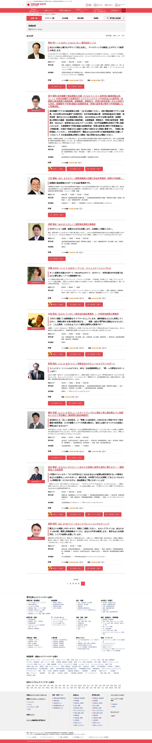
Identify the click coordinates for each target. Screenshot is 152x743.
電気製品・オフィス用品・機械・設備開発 (39, 613)
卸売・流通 (97, 662)
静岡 (111, 685)
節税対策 (80, 606)
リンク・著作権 (32, 737)
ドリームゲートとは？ (117, 695)
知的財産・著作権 (82, 625)
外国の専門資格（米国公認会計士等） (66, 668)
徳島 (71, 688)
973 (82, 298)
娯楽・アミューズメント (52, 666)
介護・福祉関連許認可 (108, 606)
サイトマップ (115, 712)
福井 (96, 685)
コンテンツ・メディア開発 (35, 611)
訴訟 (79, 628)
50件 (123, 35)
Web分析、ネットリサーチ (35, 647)
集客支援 (116, 673)
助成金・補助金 (57, 602)
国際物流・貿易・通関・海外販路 (86, 643)
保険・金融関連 (51, 664)
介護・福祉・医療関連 (108, 660)
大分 (102, 688)
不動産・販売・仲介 (32, 666)
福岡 (87, 688)
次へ (83, 584)
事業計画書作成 (32, 604)
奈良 (43, 688)
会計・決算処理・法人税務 (85, 602)
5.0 (99, 80)
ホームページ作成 (58, 621)
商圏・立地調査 (32, 643)
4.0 (76, 162)
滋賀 (27, 688)
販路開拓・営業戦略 (108, 619)
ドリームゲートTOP (31, 14)
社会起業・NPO (76, 666)
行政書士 (117, 666)
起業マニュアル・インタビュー (36, 699)
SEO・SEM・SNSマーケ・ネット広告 (113, 621)
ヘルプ (113, 715)
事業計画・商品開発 (59, 671)
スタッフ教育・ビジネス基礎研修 (111, 650)
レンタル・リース (84, 664)
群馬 (64, 685)
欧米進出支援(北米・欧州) (85, 645)
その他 (49, 671)
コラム (30, 704)
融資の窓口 (56, 700)
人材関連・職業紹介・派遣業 (64, 662)
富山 (88, 685)
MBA (39, 671)
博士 (44, 671)
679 (82, 348)
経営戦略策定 (31, 619)
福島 (52, 685)
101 (104, 348)
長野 (104, 685)
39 (81, 562)
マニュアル (31, 702)
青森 (33, 685)
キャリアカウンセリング (109, 643)
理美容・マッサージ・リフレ (110, 662)
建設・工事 (108, 664)
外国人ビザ (106, 610)
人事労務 (93, 671)
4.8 (77, 451)
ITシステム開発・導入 (59, 623)
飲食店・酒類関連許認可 (109, 604)
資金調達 (42, 673)
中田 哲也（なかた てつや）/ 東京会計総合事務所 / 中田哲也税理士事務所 (83, 314)
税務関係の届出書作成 (84, 608)
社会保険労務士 (43, 668)
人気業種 (112, 671)
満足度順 (80, 18)
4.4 (77, 252)
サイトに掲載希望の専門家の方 (36, 720)
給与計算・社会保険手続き (60, 640)
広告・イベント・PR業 (47, 662)
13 (81, 252)
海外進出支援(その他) (83, 649)
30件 (119, 35)
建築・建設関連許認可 (108, 608)
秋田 (44, 685)
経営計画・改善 (78, 708)
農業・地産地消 (65, 666)
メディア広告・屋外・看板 (110, 630)
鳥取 (52, 688)
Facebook (114, 704)
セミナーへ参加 (94, 514)
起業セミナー (31, 714)
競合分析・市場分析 (33, 645)
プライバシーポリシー (48, 737)
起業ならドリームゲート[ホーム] (36, 695)
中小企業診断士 (101, 666)
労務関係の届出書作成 (59, 647)
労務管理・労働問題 (58, 643)
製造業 (42, 666)
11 (80, 162)
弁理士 (52, 668)
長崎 (95, 688)
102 (82, 451)
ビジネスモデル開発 (33, 606)
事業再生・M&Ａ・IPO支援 (35, 621)
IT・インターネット (91, 673)
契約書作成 (81, 623)
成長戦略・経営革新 (76, 673)
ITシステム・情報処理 (32, 662)
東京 (75, 685)
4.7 (77, 562)
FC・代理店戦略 (107, 628)
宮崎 (106, 688)
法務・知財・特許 (105, 673)
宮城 (40, 685)
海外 (119, 688)
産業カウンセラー (107, 647)
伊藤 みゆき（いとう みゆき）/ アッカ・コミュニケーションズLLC (79, 268)
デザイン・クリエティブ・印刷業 (67, 664)
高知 (83, 688)
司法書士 (110, 666)
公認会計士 (86, 666)
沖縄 (115, 688)
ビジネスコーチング (108, 645)
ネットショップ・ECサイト (60, 619)
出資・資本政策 (57, 608)
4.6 (77, 80)
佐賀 (91, 688)
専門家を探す (96, 695)
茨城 (56, 685)
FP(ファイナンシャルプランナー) (111, 668)
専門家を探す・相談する (43, 14)
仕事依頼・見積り (75, 86)
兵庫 (39, 688)
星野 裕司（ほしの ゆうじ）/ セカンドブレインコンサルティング (78, 524)
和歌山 (48, 688)
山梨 (100, 685)
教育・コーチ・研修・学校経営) (83, 662)
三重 (119, 685)
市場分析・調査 (30, 675)
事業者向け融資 (57, 606)
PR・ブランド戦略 (108, 626)
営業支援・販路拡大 (73, 671)
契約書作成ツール (58, 708)
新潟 (84, 685)
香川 (75, 688)
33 (104, 298)
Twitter (113, 706)
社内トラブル (81, 627)
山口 (67, 688)
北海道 (28, 685)
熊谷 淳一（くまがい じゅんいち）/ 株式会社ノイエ (72, 43)
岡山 (60, 688)
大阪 (35, 688)
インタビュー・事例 (33, 706)
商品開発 (85, 671)
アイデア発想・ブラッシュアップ (37, 602)
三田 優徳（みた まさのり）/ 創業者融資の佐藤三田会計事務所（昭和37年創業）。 (86, 178)
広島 (64, 688)
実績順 (96, 18)
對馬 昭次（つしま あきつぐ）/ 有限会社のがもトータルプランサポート (81, 364)
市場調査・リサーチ (33, 640)
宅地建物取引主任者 (85, 668)
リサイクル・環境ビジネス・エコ (35, 664)
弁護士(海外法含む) (31, 668)
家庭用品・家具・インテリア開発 (37, 608)
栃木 (60, 685)
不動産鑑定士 (96, 668)
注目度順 (65, 18)
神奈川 (80, 685)
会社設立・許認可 (63, 673)
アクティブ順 (49, 18)
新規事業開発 (31, 623)
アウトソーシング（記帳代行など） (87, 610)
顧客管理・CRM (32, 641)
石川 (92, 685)
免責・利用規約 (64, 737)
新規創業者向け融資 (58, 604)
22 (81, 80)
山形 (48, 685)
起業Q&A (76, 695)
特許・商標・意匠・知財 (84, 621)
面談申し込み (56, 86)
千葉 (71, 685)
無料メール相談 (57, 169)
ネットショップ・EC (48, 660)
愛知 (115, 685)
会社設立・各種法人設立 (109, 602)
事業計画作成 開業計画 (59, 698)
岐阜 (108, 685)
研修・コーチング (31, 673)
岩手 (36, 685)
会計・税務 (51, 673)
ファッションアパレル (97, 664)
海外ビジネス (103, 671)
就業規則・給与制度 (58, 645)
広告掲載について (79, 737)
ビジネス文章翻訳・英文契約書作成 (87, 647)
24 (81, 508)
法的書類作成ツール (59, 705)
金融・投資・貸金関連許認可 (110, 611)
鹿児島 (111, 688)
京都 (31, 688)
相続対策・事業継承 (33, 628)
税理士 (93, 666)
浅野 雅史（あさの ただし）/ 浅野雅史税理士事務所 (72, 224)
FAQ (29, 709)
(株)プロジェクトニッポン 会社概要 (99, 737)
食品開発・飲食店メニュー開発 (36, 610)
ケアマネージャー (31, 671)
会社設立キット (58, 703)
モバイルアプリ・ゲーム (59, 625)
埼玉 (67, 685)
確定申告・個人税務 (83, 604)
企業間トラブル (82, 619)
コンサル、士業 (95, 660)
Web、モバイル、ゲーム (33, 660)
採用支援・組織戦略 (58, 641)
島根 (56, 688)
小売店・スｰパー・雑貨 (62, 660)
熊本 (99, 688)
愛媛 (79, 688)
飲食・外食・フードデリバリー (80, 660)
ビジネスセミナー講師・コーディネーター (114, 649)
